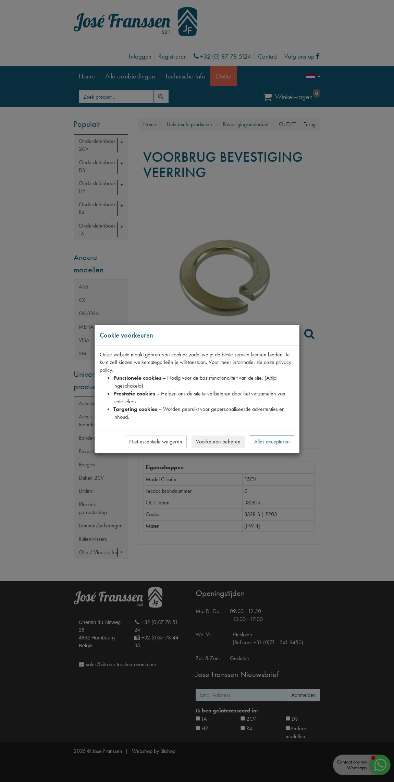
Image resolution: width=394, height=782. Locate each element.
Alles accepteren (272, 441)
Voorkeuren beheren (218, 441)
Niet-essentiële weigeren (155, 441)
